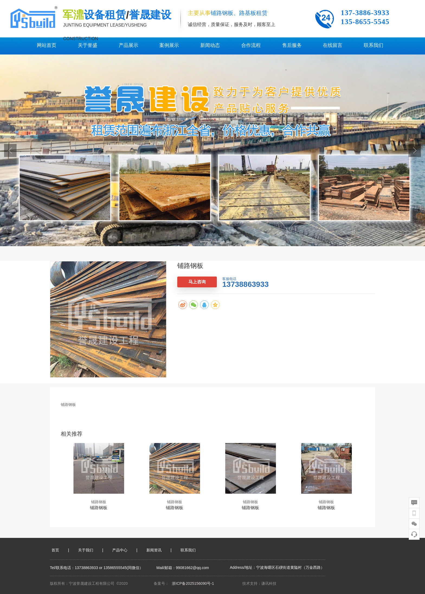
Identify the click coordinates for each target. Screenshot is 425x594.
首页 (55, 550)
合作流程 (251, 45)
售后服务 (292, 45)
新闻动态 (210, 45)
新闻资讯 (154, 550)
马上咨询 (197, 282)
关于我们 (85, 550)
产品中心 (119, 550)
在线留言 (332, 45)
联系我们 (373, 45)
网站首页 (46, 45)
